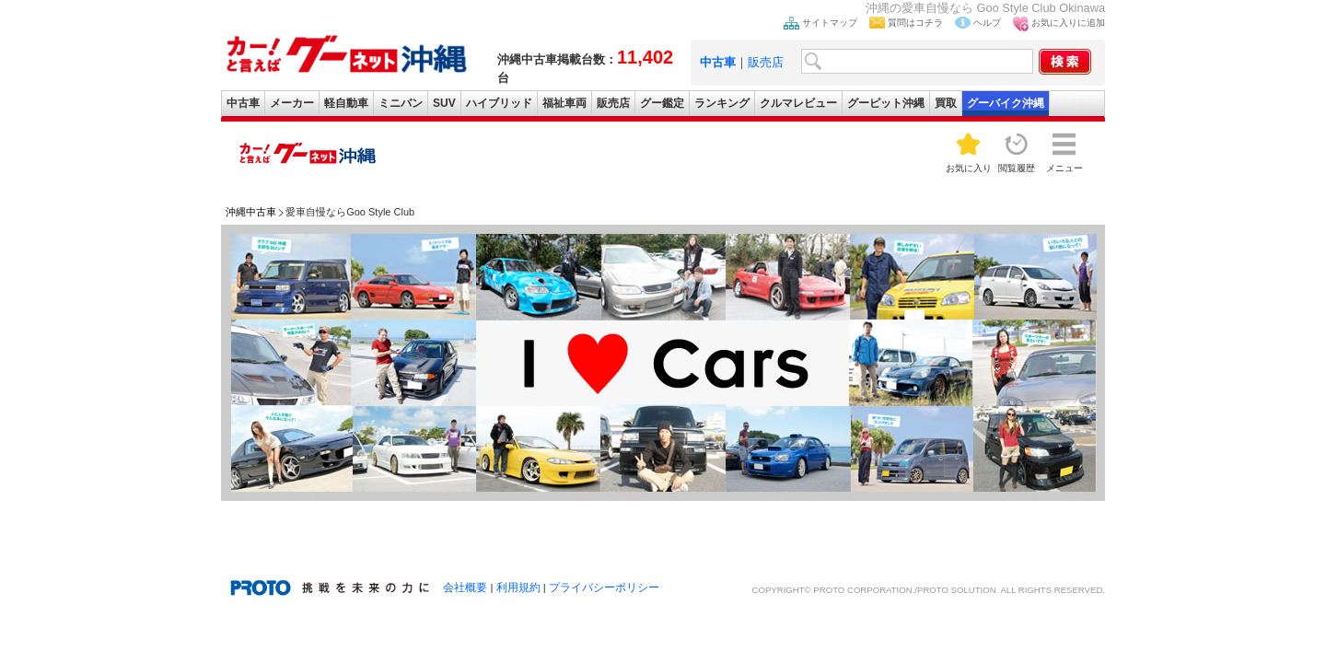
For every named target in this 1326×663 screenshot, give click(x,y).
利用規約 (518, 587)
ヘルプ (987, 22)
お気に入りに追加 (1068, 22)
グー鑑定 (662, 103)
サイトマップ (829, 22)
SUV (444, 103)
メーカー (292, 103)
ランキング (722, 103)
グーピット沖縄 (886, 103)
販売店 (766, 62)
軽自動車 (346, 103)
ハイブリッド (499, 103)
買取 (946, 103)
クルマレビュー (798, 103)
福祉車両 (564, 103)
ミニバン (400, 103)
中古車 (243, 103)
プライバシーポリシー (604, 587)
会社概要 (465, 587)
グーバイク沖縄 (1005, 103)
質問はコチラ (915, 22)
